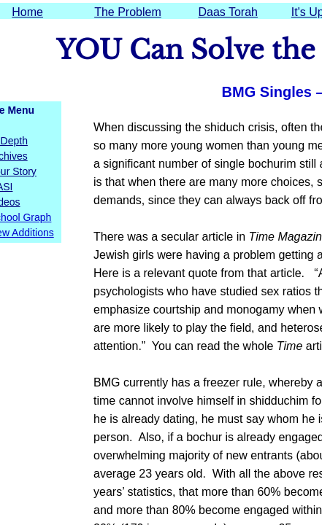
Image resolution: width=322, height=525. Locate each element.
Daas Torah (228, 12)
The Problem (127, 12)
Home (27, 12)
